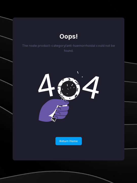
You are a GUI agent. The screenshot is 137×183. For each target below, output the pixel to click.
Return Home (69, 141)
